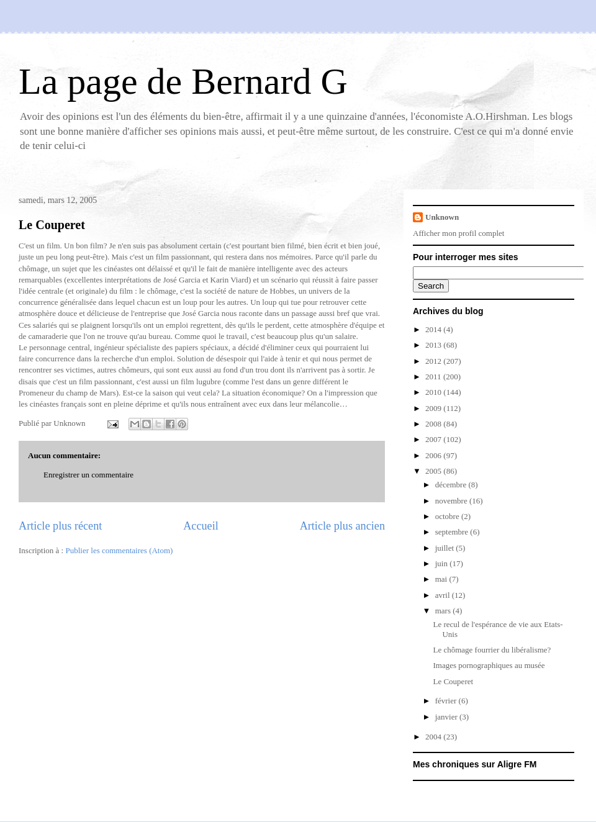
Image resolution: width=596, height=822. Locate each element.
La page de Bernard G (183, 81)
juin (442, 563)
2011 (434, 376)
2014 (434, 329)
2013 (434, 345)
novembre (452, 500)
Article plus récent (60, 526)
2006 (434, 455)
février (447, 700)
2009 (434, 408)
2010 (434, 392)
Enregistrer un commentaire (88, 474)
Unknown (442, 217)
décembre (452, 484)
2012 (434, 361)
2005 (434, 471)
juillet (445, 548)
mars (444, 610)
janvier (447, 716)
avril (443, 595)
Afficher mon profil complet (458, 233)
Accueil (201, 526)
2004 (434, 736)
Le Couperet (52, 225)
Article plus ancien (342, 526)
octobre (448, 516)
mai (442, 579)
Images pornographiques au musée (488, 665)
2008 (434, 423)
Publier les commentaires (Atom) (119, 550)
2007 (434, 439)
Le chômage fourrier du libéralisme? (492, 649)
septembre (453, 531)
